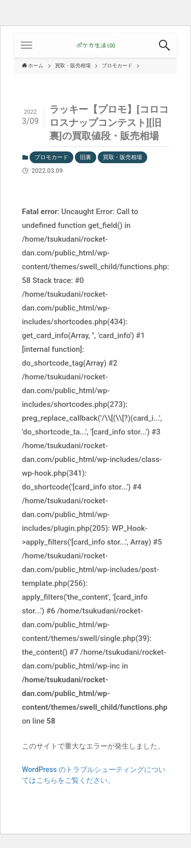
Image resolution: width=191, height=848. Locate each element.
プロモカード (51, 157)
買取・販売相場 (122, 157)
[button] (164, 45)
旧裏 (85, 157)
